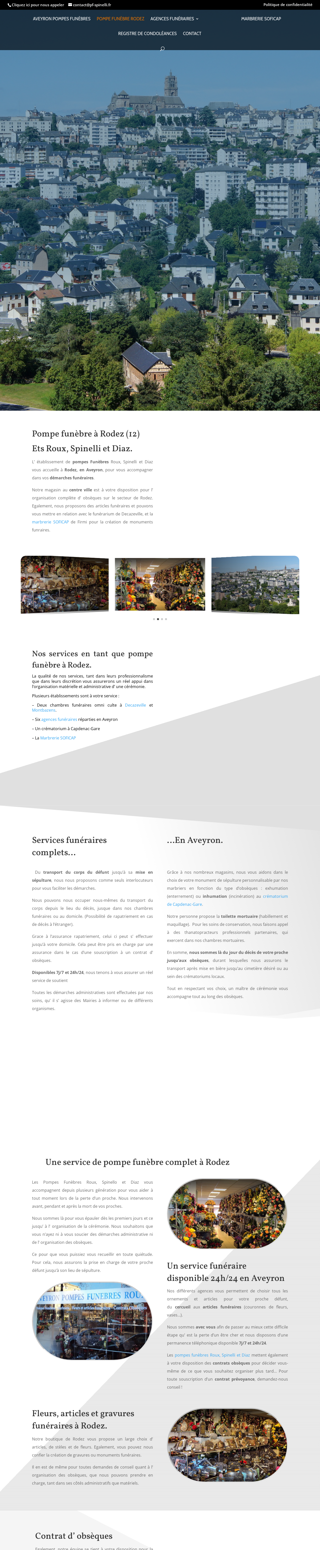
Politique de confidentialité (288, 5)
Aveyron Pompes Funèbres (63, 21)
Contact (192, 36)
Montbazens (44, 710)
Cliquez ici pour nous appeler (38, 4)
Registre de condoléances (147, 36)
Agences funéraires (174, 21)
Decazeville (135, 705)
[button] (154, 619)
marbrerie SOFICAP (50, 522)
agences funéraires (59, 719)
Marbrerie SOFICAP (260, 21)
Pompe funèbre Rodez (122, 21)
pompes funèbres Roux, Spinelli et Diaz (212, 1355)
